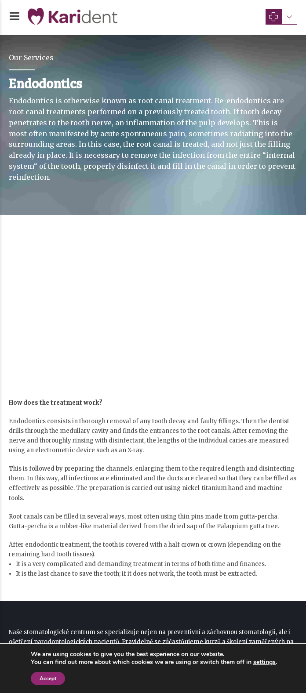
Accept (48, 678)
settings (264, 662)
